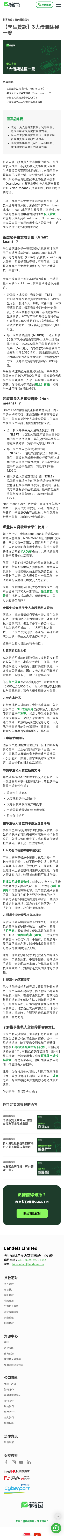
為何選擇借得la (12, 1395)
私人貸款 (9, 1284)
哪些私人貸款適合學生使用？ (22, 97)
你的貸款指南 (22, 19)
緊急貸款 (9, 1317)
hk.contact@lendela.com (28, 1264)
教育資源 (7, 19)
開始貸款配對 (32, 1213)
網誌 (6, 1342)
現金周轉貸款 (11, 1311)
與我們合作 (10, 1411)
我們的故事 (10, 1383)
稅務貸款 (9, 1300)
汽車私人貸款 (11, 1306)
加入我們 (9, 1417)
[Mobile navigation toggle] (58, 5)
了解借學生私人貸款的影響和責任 (24, 102)
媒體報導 (9, 1423)
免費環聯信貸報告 (13, 1364)
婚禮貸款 (9, 1323)
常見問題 (9, 1347)
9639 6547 (39, 1260)
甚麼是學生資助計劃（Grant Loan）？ (27, 88)
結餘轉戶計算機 (12, 1359)
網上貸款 (9, 1295)
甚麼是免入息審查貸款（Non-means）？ (28, 93)
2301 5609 (24, 1260)
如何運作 (9, 1389)
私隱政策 (9, 1442)
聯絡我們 (9, 1406)
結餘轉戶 (9, 1289)
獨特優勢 (9, 1400)
